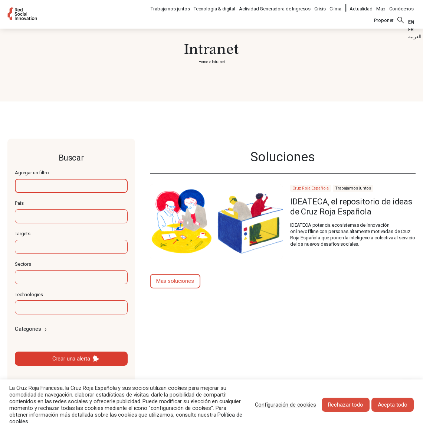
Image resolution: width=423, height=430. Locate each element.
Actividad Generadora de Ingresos (275, 6)
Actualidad (361, 6)
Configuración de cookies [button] (285, 404)
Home (203, 62)
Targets (22, 233)
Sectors (23, 264)
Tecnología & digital (215, 6)
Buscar (400, 15)
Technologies (29, 294)
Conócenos (401, 6)
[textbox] (71, 186)
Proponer (383, 15)
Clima (335, 6)
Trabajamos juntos (170, 6)
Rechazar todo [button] (345, 404)
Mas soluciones (175, 281)
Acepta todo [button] (392, 404)
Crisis (320, 6)
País (19, 203)
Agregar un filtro (32, 172)
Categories (31, 329)
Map (381, 6)
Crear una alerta (71, 358)
